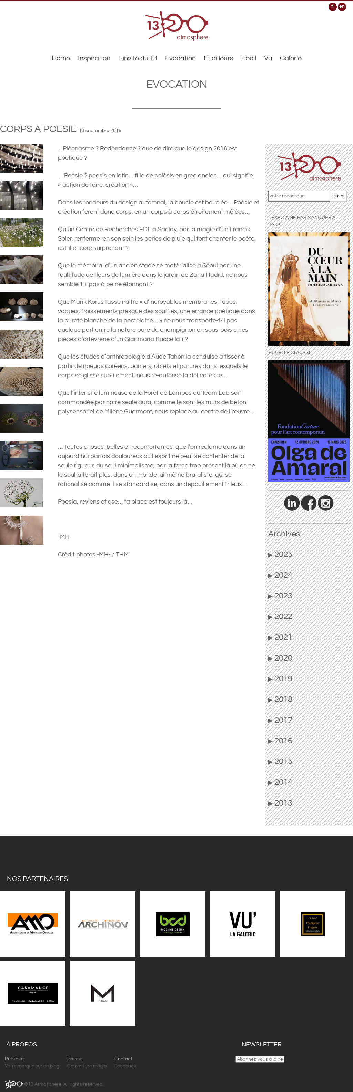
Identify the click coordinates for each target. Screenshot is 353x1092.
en (342, 6)
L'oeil (248, 58)
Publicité (14, 1058)
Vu (268, 58)
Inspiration (94, 58)
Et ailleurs (218, 58)
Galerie (291, 58)
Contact (123, 1058)
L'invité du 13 (137, 58)
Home (61, 58)
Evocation (180, 58)
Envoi (338, 196)
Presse (74, 1058)
